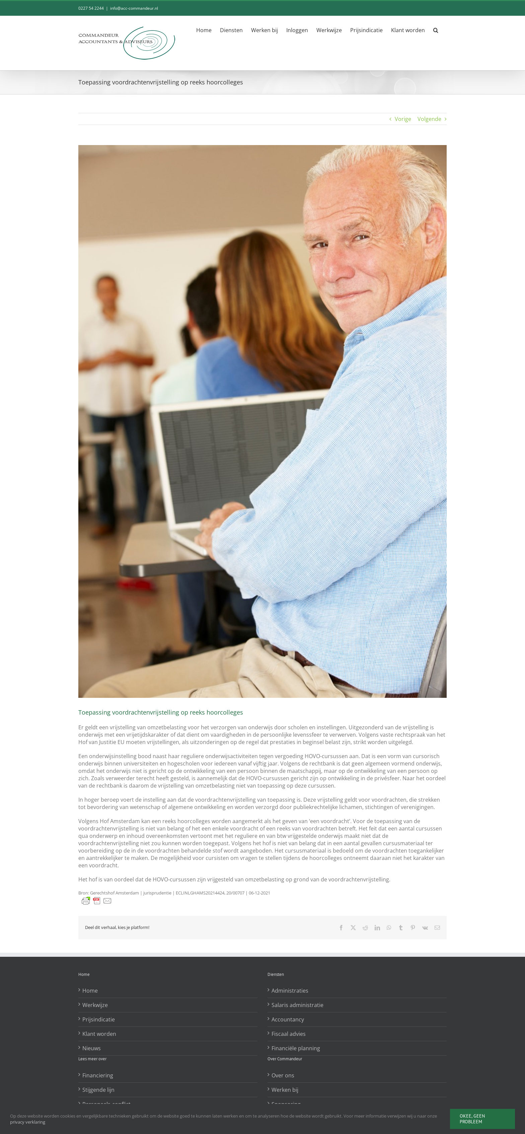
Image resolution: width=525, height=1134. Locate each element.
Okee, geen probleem (472, 1119)
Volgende (429, 119)
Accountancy (288, 1019)
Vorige (403, 119)
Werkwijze (95, 1005)
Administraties (290, 990)
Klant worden (99, 1034)
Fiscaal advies (289, 1034)
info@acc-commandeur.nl (134, 8)
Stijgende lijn (98, 1089)
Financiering (97, 1075)
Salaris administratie (297, 1005)
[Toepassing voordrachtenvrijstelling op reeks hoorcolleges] (262, 421)
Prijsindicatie (98, 1019)
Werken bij (285, 1089)
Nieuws (91, 1048)
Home (90, 990)
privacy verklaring (27, 1122)
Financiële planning (296, 1048)
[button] (435, 30)
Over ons (283, 1075)
